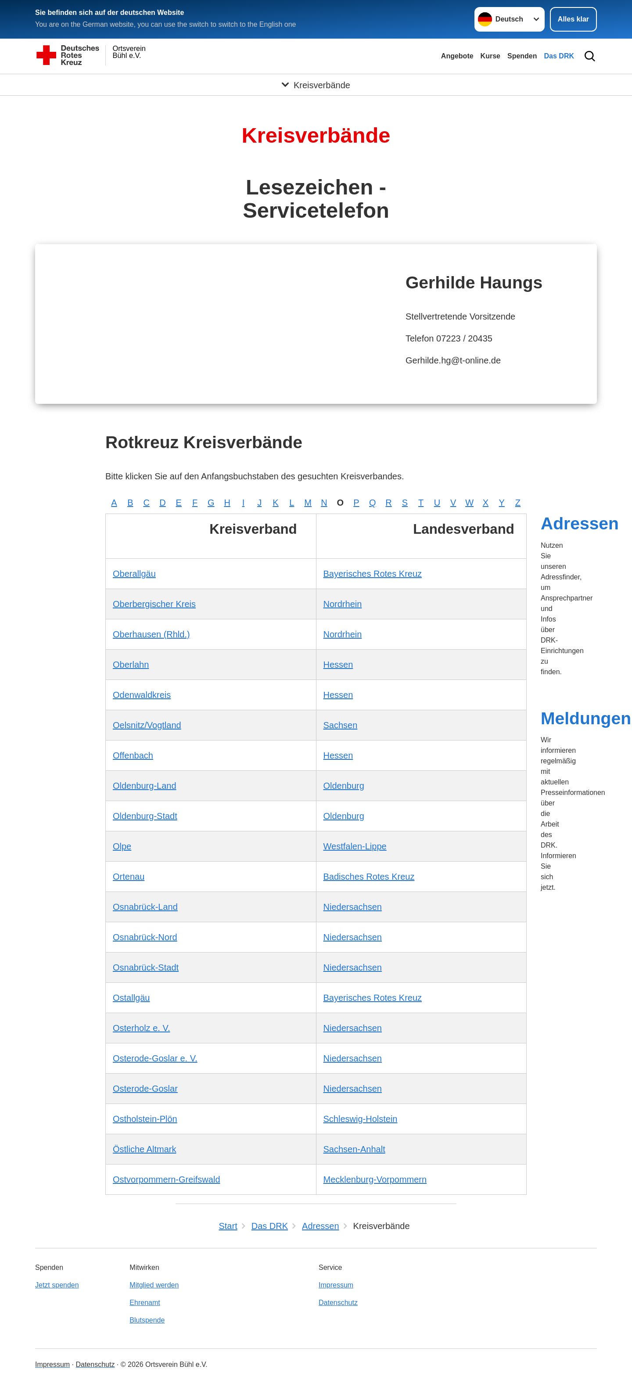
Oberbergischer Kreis (154, 604)
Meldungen (586, 718)
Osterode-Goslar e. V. (155, 1058)
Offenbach (133, 755)
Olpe (122, 846)
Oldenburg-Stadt (145, 816)
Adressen (580, 523)
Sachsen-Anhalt (354, 1149)
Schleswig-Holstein (360, 1119)
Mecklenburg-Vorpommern (375, 1179)
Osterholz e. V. (141, 1028)
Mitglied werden (154, 1285)
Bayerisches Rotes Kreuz (372, 574)
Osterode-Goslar (145, 1088)
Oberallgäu (134, 574)
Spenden (522, 56)
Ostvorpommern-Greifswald (166, 1179)
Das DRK (559, 56)
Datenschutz (338, 1302)
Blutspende (147, 1320)
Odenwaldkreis (142, 695)
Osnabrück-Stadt (146, 967)
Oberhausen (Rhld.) (151, 634)
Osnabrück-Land (145, 907)
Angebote (457, 56)
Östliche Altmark (144, 1149)
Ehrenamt (144, 1302)
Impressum (336, 1285)
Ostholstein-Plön (145, 1119)
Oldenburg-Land (144, 786)
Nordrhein (342, 604)
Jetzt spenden (57, 1285)
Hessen (338, 664)
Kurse (490, 56)
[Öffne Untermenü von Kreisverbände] (316, 84)
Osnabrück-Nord (145, 937)
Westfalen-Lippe (355, 846)
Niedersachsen (352, 907)
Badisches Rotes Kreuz (369, 876)
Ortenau (128, 876)
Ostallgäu (131, 998)
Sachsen (340, 725)
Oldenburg (343, 786)
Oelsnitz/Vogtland (147, 725)
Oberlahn (131, 664)
